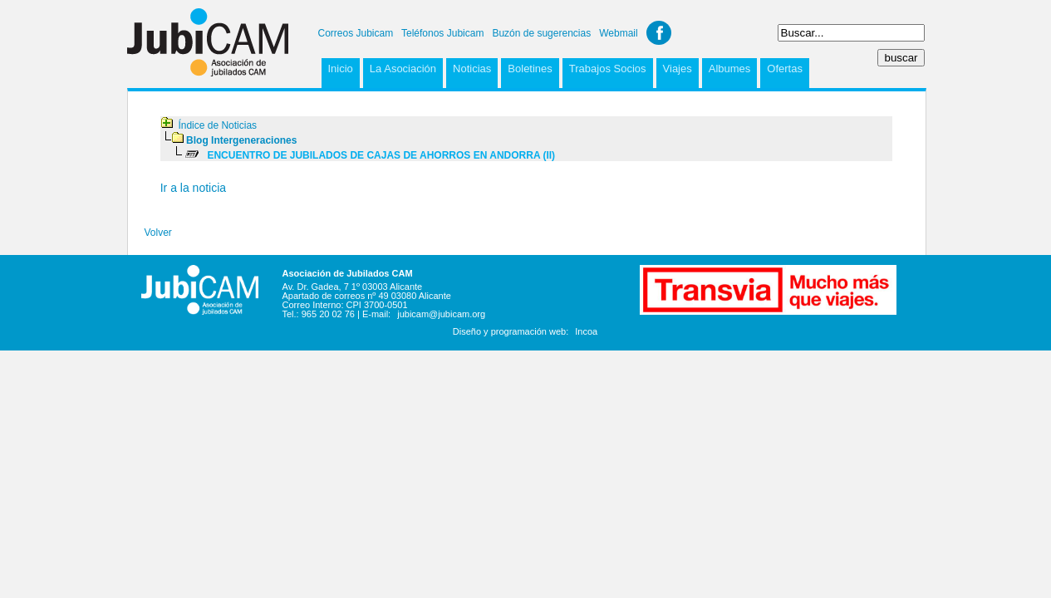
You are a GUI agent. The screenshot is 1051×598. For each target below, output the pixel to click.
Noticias (472, 68)
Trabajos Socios (607, 68)
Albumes (730, 68)
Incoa (586, 331)
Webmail (618, 33)
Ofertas (785, 68)
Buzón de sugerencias (541, 33)
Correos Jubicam (356, 33)
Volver (158, 232)
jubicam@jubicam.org (441, 314)
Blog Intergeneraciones (241, 140)
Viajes (677, 68)
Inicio (340, 68)
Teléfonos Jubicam (442, 33)
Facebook (658, 33)
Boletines (530, 68)
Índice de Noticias (217, 125)
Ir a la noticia (193, 187)
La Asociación (403, 68)
